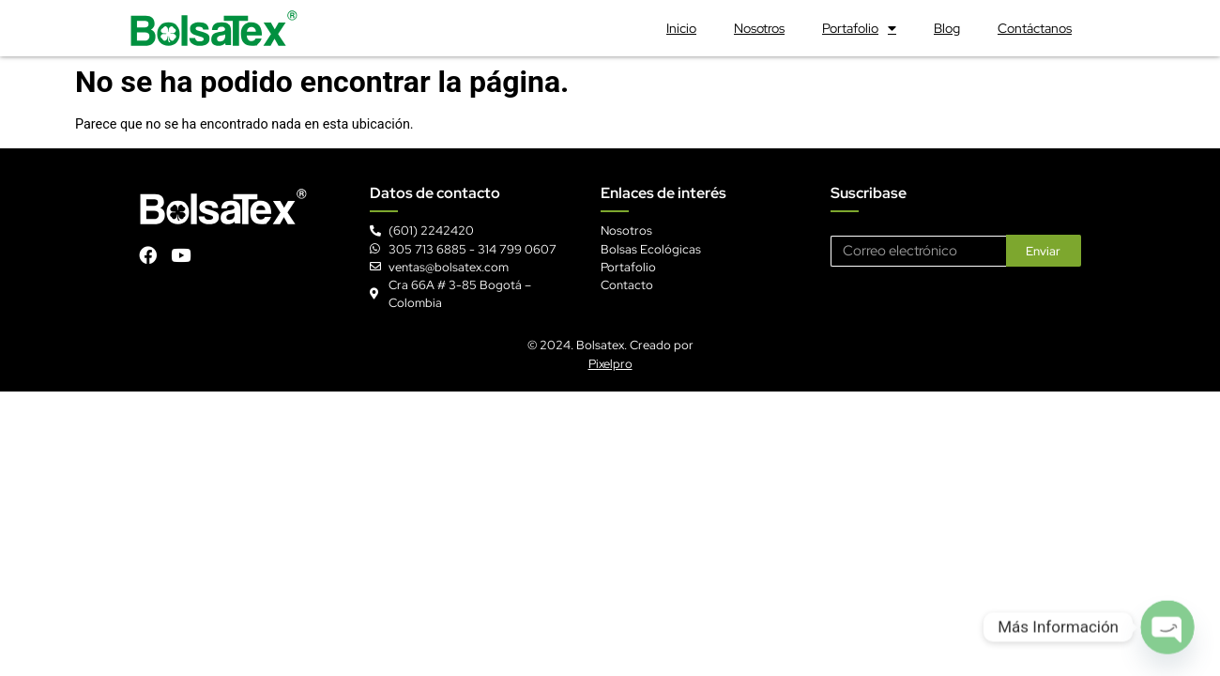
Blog (947, 28)
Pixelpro (610, 364)
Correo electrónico (884, 228)
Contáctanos (1035, 28)
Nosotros (759, 28)
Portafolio (859, 28)
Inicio (681, 28)
